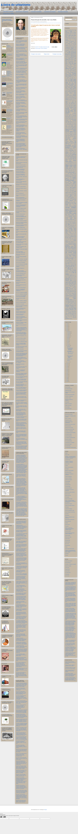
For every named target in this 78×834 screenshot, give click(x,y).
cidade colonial (67, 80)
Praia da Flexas (70, 254)
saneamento (67, 278)
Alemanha (66, 34)
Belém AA (72, 55)
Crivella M (74, 103)
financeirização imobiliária (72, 146)
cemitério (69, 73)
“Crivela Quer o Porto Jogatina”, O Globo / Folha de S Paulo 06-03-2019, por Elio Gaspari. (21, 542)
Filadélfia (75, 144)
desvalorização (67, 114)
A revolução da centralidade (36, 11)
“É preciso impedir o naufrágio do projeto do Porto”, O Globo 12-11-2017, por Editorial (21, 609)
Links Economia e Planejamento (22, 11)
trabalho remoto (74, 293)
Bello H (69, 56)
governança (70, 158)
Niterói (69, 224)
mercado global (73, 206)
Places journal (67, 524)
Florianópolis (71, 149)
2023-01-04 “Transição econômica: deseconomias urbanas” (21, 223)
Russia (70, 276)
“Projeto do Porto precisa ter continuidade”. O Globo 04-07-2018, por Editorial (20, 571)
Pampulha (70, 232)
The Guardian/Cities (68, 408)
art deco (67, 47)
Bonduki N (72, 59)
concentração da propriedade (70, 94)
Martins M (75, 202)
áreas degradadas (71, 41)
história (71, 171)
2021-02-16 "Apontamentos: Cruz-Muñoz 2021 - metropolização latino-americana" (21, 88)
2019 (67, 365)
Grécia (70, 162)
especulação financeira (72, 129)
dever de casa (74, 114)
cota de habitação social (72, 101)
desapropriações (67, 109)
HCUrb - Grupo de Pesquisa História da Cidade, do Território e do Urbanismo (70, 501)
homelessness (67, 174)
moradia (71, 218)
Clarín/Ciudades (67, 387)
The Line (66, 292)
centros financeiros (71, 75)
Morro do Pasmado (73, 220)
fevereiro (68, 345)
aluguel (70, 35)
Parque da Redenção (73, 234)
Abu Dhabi (74, 30)
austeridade (72, 48)
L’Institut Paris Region (68, 508)
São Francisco (74, 278)
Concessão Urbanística (68, 95)
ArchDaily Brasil (67, 459)
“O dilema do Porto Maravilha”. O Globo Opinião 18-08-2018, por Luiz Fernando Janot (21, 563)
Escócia (68, 127)
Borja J (66, 60)
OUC (69, 229)
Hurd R (68, 176)
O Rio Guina (67, 567)
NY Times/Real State (68, 440)
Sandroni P (74, 277)
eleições (68, 124)
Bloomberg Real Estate (68, 414)
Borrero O (69, 60)
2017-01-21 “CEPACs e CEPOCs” (21, 300)
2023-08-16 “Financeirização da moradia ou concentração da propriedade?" (21, 206)
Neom (73, 222)
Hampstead (68, 169)
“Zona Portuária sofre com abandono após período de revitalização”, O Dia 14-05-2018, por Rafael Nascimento (21, 590)
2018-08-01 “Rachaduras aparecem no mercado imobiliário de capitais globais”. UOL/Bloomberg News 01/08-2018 (21, 724)
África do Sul (71, 33)
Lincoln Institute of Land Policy (70, 512)
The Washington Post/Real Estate (70, 447)
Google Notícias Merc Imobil (69, 429)
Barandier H (68, 53)
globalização (74, 157)
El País (72, 123)
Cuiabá (71, 104)
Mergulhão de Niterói (68, 209)
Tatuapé (71, 290)
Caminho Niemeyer (67, 66)
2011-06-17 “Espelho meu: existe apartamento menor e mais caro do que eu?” (21, 406)
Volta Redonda (73, 315)
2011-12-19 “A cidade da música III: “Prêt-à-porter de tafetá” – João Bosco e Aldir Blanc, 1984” (21, 374)
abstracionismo (71, 30)
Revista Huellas (67, 535)
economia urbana (73, 119)
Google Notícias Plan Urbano (69, 394)
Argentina (66, 42)
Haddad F (70, 168)
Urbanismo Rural (74, 304)
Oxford (69, 230)
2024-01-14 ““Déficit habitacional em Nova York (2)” (21, 182)
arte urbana (74, 47)
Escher (66, 127)
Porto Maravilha (68, 252)
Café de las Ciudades (68, 479)
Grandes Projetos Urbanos (70, 161)
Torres (70, 293)
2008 (67, 380)
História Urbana (71, 172)
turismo (73, 301)
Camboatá (75, 65)
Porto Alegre (69, 251)
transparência (74, 297)
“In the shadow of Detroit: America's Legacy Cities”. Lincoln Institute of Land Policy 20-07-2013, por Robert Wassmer (70, 674)
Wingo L (71, 316)
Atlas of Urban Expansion (69, 467)
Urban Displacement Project (69, 548)
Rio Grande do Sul (72, 274)
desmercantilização (68, 112)
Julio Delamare (72, 188)
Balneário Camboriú (70, 52)
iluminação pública (69, 177)
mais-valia (67, 199)
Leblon (73, 191)
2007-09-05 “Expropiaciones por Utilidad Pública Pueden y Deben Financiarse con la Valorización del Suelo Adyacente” (21, 443)
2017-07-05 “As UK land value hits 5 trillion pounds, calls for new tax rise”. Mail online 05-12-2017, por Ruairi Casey (21, 750)
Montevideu (66, 218)
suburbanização (67, 287)
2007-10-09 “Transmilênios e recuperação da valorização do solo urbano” (21, 439)
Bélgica (75, 55)
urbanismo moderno (68, 304)
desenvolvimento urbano (72, 111)
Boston (75, 60)
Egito (70, 123)
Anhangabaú (74, 38)
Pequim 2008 (72, 239)
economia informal (73, 118)
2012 (67, 374)
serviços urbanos (71, 282)
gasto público (70, 154)
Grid (71, 162)
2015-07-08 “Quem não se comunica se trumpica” (20, 314)
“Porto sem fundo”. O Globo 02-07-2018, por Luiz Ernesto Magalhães (21, 574)
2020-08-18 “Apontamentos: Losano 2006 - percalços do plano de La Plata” (21, 110)
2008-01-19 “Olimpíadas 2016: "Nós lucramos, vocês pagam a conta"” (21, 432)
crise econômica (71, 102)
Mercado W (71, 208)
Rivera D (68, 275)
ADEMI (66, 453)
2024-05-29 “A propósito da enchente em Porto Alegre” (20, 169)
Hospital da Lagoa (73, 175)
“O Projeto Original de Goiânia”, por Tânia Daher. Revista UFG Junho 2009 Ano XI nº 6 (70, 644)
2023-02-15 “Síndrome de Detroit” (21, 220)
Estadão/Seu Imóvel (68, 420)
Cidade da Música (73, 80)
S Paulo (75, 276)
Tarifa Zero (67, 290)
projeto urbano (70, 259)
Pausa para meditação (8, 63)
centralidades (67, 74)
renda (66, 268)
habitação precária (68, 166)
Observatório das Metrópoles (69, 519)
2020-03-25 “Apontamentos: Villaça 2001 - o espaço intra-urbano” (21, 119)
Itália (75, 184)
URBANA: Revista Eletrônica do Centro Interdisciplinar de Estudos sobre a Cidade (70, 551)
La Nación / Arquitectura (69, 396)
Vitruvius (66, 555)
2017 (67, 367)
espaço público (73, 128)
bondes (70, 59)
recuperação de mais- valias (69, 265)
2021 (67, 330)
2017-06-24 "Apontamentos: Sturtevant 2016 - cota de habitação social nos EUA (21, 136)
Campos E (74, 66)
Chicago (68, 77)
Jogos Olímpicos (73, 187)
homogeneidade (71, 174)
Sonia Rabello (67, 570)
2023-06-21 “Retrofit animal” (20, 214)
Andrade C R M (70, 38)
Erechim (72, 126)
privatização (67, 258)
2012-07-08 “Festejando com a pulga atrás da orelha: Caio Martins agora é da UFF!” (21, 358)
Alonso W (66, 35)
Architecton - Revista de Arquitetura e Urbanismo (69, 462)
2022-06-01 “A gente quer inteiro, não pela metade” (21, 239)
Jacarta (70, 185)
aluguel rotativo (73, 35)
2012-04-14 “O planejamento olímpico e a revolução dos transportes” (20, 371)
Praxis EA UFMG (68, 531)
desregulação (74, 113)
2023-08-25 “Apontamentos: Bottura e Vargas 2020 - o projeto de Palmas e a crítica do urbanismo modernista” (21, 55)
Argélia (75, 41)
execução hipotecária (72, 140)
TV (74, 301)
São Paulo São (67, 540)
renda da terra (70, 268)
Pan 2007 (74, 232)
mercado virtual (67, 208)
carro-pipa (74, 69)
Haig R (75, 168)
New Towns (67, 223)
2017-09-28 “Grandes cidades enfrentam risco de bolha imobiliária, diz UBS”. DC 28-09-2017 (21, 742)
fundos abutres (71, 152)
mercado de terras (68, 206)
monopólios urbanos (72, 217)
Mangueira (66, 200)
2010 (67, 377)
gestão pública (70, 156)
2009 (67, 378)
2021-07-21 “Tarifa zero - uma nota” (21, 259)
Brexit (69, 61)
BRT (75, 61)
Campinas (72, 66)
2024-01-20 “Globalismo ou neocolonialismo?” (20, 179)
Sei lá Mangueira (69, 281)
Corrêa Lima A (69, 100)
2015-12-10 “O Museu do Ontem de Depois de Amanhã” (21, 306)
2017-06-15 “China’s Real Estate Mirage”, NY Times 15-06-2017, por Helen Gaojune (21, 758)
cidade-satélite (70, 86)
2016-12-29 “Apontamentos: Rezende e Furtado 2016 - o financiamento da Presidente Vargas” (20, 140)
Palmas (66, 232)
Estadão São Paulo (68, 390)
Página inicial (46, 54)
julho (68, 338)
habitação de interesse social (70, 165)
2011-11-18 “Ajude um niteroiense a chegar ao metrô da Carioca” (21, 390)
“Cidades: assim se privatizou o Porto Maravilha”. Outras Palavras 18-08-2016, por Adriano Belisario (21, 643)
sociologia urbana (71, 285)
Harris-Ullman (74, 169)
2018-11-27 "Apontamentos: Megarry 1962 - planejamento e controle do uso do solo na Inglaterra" (21, 129)
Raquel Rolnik (67, 569)
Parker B (69, 234)
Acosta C (74, 31)
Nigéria (66, 224)
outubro (68, 334)
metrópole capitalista (68, 211)
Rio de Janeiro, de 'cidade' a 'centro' (9, 93)
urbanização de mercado (69, 306)
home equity (70, 173)
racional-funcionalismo (73, 263)
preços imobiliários (72, 255)
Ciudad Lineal (74, 89)
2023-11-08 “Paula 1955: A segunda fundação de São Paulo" (21, 198)
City (67, 89)
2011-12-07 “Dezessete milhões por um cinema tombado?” (21, 382)
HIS (69, 171)
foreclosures (66, 150)
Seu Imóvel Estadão (68, 444)
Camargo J (71, 65)
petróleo (72, 241)
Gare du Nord (74, 153)
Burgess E (67, 63)
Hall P (66, 169)
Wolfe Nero (74, 316)
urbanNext (67, 553)
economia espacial (68, 118)
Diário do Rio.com (68, 495)
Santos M (70, 278)
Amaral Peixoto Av (73, 36)
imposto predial (72, 179)
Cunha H (73, 104)
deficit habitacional (70, 107)
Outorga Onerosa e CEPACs (8, 13)
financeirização (37, 48)
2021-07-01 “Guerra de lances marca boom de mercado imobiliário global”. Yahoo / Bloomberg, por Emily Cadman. (21, 702)
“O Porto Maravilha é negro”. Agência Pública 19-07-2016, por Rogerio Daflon (21, 655)
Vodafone (68, 315)
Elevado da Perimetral (73, 124)
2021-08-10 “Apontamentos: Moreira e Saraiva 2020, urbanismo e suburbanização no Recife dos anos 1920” (21, 81)
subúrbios (66, 288)
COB (72, 90)
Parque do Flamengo (73, 235)
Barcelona (66, 54)
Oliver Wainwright (68, 521)
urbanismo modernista (73, 303)
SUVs (72, 289)
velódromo (75, 311)
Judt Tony (69, 188)
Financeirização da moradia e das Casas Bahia (70, 349)
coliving (70, 92)
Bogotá (69, 58)
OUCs (71, 229)
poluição (66, 249)
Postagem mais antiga (57, 54)
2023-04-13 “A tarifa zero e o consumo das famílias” (20, 219)
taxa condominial (74, 290)
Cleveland (66, 90)
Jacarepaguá (67, 185)
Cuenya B (68, 104)
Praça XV (66, 254)
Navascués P (70, 222)
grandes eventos (68, 160)
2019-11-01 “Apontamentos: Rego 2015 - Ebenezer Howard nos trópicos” (21, 122)
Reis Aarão (71, 267)
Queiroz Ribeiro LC (70, 261)
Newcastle (71, 223)
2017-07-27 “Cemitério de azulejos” (21, 292)
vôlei (70, 315)
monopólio (66, 217)
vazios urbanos (71, 311)
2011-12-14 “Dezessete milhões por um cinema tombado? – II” (21, 377)
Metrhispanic (67, 515)
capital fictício (68, 67)
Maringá (66, 202)
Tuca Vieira (74, 300)
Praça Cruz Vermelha (69, 253)
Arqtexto (66, 465)
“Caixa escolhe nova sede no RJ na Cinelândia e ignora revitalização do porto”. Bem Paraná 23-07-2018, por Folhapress (21, 567)
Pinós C (66, 243)
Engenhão (69, 126)
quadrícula (66, 261)
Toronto (69, 293)
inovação (66, 183)
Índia (66, 181)
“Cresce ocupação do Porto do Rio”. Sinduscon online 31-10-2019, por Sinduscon (21, 538)
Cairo (66, 64)
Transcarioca (74, 294)
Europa (66, 140)
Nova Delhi (74, 224)
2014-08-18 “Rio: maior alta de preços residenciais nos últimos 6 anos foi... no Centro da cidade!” (21, 333)
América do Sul (70, 37)
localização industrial (72, 195)
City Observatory (67, 484)
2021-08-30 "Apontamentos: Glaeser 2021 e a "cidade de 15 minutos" (21, 77)
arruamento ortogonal (71, 46)
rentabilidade (69, 269)
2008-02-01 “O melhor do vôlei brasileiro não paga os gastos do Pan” (21, 428)
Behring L (68, 55)
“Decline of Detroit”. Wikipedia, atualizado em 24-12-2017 (70, 665)
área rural (71, 40)
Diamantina (66, 115)
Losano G (73, 196)
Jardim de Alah (67, 186)
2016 (67, 369)
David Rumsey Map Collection (70, 492)
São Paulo (67, 279)
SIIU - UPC (67, 543)
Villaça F (73, 314)
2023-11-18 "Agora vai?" (20, 193)
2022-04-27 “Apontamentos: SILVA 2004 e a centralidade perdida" (21, 68)
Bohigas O (72, 58)
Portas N (71, 250)
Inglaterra (74, 182)
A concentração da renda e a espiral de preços (10, 84)
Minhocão (69, 214)
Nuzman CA (73, 226)
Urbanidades (67, 574)
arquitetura (70, 42)
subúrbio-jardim (74, 287)
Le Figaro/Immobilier (68, 434)
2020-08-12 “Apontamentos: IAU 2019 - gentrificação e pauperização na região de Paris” (21, 116)
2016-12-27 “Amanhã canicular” (21, 302)
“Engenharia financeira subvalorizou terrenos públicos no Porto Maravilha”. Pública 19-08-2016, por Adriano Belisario (21, 639)
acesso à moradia (68, 31)
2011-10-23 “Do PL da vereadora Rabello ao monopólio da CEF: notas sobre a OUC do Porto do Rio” (21, 393)
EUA (70, 139)
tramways (66, 294)
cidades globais (70, 87)
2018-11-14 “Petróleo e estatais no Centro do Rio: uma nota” (21, 278)
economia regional (67, 119)
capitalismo (74, 67)
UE (75, 301)
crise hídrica (71, 103)
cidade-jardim (71, 85)
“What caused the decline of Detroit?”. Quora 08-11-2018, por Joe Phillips (70, 662)
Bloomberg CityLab (68, 472)
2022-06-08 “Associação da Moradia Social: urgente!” (20, 237)
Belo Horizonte (73, 56)
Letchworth (74, 193)
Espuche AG (67, 132)
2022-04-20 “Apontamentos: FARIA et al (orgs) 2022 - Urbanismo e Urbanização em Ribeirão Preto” (21, 71)
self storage (72, 281)
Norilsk (72, 224)
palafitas (70, 231)
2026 (67, 323)
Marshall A (72, 202)
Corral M (66, 100)
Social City (66, 285)
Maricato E (74, 201)
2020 (67, 363)
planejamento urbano (69, 246)
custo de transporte (73, 106)
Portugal (74, 252)
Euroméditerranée (74, 139)
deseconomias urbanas (69, 110)
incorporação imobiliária (69, 180)
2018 (67, 366)
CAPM (68, 69)
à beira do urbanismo (15, 4)
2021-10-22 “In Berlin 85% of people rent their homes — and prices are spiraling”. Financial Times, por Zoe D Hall (21, 692)
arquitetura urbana (71, 45)
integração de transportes (72, 183)
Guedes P (71, 163)
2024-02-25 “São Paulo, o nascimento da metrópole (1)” (20, 172)
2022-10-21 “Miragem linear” (20, 227)
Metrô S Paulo (74, 210)
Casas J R (71, 71)
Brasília (66, 61)
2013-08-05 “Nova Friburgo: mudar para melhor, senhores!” (21, 347)
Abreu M (66, 30)
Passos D (69, 236)
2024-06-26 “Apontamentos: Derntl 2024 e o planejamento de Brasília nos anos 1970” (21, 41)
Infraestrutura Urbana (68, 503)
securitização (74, 279)
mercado (75, 205)
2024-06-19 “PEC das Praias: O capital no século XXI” (21, 167)
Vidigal (66, 313)
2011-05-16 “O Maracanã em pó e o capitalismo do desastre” (21, 417)
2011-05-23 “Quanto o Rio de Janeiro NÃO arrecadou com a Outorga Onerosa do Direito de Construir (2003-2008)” (21, 413)
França (72, 150)
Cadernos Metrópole (68, 476)
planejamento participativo (72, 244)
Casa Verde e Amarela (71, 70)
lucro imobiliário (70, 198)
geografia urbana (67, 155)
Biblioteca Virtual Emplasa (69, 470)
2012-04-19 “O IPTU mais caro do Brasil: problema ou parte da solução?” (21, 367)
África (68, 33)
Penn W (69, 239)
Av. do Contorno (71, 50)
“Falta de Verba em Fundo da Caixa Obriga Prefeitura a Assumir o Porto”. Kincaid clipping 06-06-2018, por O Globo (21, 582)
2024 (67, 326)
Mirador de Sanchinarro (71, 215)
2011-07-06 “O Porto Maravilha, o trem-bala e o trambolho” (21, 400)
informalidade (74, 181)
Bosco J (72, 60)
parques (66, 236)
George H (72, 155)
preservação (67, 256)
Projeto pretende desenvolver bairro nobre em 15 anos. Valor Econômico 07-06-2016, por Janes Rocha (21, 669)
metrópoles (74, 211)
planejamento (70, 243)
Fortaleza (70, 150)
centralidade (74, 73)
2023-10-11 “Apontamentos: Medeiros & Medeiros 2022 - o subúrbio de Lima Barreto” (20, 45)
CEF (72, 72)
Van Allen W (72, 310)
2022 (67, 329)
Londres (70, 196)
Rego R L (74, 266)
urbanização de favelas (72, 305)
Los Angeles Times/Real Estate (70, 437)
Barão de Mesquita (73, 53)
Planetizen (67, 526)
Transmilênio (74, 296)
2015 (67, 370)
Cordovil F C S (74, 99)
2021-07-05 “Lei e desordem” (20, 262)
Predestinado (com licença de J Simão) (70, 357)
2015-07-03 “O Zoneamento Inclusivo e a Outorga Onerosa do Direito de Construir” (21, 317)
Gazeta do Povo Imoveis (69, 427)
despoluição (67, 113)
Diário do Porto (67, 493)
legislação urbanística (71, 192)
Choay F (75, 77)
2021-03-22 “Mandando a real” (21, 273)
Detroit (70, 114)
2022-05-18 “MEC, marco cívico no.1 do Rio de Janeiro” (21, 242)
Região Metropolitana (69, 266)
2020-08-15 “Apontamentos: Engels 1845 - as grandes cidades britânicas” (21, 113)
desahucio (74, 108)
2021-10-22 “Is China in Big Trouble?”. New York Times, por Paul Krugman (21, 689)
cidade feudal (72, 81)
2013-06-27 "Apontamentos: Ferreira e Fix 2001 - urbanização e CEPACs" (21, 149)
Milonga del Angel (67, 213)
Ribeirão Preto (74, 271)
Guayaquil (68, 163)
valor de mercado (68, 308)
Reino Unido (67, 267)
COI (65, 92)
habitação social (71, 167)
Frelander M (67, 151)
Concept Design (67, 486)
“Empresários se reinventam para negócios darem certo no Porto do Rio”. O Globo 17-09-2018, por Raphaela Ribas (21, 545)
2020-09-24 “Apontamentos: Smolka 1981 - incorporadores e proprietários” (21, 103)
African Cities (67, 454)
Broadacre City (72, 61)
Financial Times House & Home (70, 424)
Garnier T (66, 154)
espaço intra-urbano (68, 128)
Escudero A (70, 127)
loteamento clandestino (71, 197)
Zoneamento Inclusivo (68, 318)
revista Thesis (67, 538)
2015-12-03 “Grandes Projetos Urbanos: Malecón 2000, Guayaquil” (21, 309)
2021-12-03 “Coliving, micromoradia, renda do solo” (20, 252)
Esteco (68, 136)
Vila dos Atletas (69, 314)
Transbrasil (70, 294)
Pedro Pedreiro (74, 238)
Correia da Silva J (74, 100)
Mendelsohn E (71, 205)
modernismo (74, 216)
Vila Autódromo (73, 313)
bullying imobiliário (68, 62)
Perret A (71, 240)
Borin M (75, 59)
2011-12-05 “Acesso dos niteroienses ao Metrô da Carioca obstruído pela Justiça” (21, 385)
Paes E (72, 230)
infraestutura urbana (68, 182)
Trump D (68, 300)
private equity (74, 257)
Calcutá (68, 64)
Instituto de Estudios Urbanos (69, 505)
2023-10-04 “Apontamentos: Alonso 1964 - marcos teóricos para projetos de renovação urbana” (21, 48)
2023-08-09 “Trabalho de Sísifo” (21, 208)
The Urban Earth (67, 572)
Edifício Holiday (70, 121)
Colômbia (72, 92)
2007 (67, 381)
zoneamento (74, 317)
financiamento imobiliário (70, 147)
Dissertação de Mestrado (63, 11)
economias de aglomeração (70, 120)
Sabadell (66, 277)
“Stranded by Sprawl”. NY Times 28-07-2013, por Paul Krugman (70, 668)
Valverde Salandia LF (68, 310)
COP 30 (69, 98)
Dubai (68, 117)
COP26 (73, 98)
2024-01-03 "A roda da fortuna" (21, 186)
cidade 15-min (67, 79)
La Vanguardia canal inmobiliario (70, 432)
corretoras (66, 101)
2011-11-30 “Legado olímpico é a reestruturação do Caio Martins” (21, 388)
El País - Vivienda (68, 418)
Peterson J (69, 241)
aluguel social (67, 36)
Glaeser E (68, 157)
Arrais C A (75, 45)
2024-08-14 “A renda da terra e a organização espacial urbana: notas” (21, 157)
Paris (72, 233)
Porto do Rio (73, 251)
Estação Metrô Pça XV (71, 133)
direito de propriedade (72, 115)
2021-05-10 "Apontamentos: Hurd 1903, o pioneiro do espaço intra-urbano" (21, 85)
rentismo (73, 269)
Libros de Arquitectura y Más (69, 510)
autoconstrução (67, 49)
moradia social (71, 219)
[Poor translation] (4, 817)
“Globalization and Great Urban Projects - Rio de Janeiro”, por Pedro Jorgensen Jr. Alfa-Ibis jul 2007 (21, 475)
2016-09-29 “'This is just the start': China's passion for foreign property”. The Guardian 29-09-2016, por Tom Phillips (21, 771)
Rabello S (68, 263)
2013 (67, 373)
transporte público (70, 298)
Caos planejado (67, 481)
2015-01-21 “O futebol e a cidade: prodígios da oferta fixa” (21, 323)
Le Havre (67, 191)
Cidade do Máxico (67, 81)
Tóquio (66, 293)
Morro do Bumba (68, 220)
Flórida (75, 149)
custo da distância (73, 105)
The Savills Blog (67, 445)
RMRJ (71, 275)
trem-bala (73, 299)
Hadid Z (73, 168)
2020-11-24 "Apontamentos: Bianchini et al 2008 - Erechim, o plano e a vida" (21, 97)
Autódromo (71, 49)
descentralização (73, 109)
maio (68, 341)
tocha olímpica (74, 292)
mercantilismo (74, 208)
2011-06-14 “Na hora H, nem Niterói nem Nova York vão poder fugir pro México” (21, 410)
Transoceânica (67, 297)
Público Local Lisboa (68, 403)
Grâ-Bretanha (70, 159)
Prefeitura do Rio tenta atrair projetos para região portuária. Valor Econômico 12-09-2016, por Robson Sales (21, 635)
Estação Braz (71, 132)
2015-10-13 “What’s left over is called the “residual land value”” (21, 312)
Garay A (71, 153)
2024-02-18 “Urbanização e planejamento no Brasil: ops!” (20, 174)
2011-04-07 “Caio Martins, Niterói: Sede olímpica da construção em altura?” (21, 420)
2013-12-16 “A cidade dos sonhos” (21, 341)
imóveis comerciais (70, 178)
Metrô (66, 210)
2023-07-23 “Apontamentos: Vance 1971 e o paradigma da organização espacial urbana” (21, 59)
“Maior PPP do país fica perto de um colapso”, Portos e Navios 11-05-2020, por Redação (21, 531)
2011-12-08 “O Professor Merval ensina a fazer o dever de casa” (21, 379)
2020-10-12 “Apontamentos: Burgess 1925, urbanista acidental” (21, 100)
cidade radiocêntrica (71, 84)
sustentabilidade (67, 289)
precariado (74, 254)
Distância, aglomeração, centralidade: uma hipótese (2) (7, 20)
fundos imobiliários (44, 48)
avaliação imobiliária (71, 51)
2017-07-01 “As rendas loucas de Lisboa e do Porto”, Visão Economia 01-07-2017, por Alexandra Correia (21, 754)
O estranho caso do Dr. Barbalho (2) (10, 54)
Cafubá (70, 63)
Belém (70, 55)
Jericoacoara (67, 187)
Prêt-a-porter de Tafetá (73, 256)
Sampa (72, 277)
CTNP (66, 104)
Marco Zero (70, 201)
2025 (67, 325)
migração (75, 212)
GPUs (73, 158)
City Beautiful (70, 89)
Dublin (70, 117)
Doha (66, 117)
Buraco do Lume (73, 62)
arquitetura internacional (68, 44)
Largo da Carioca (69, 190)
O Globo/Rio (67, 402)
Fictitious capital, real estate (9, 118)
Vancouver (67, 311)
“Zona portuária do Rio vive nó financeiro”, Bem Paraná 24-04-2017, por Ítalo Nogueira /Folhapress (21, 631)
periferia (75, 239)
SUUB (71, 289)
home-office (74, 173)
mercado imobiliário (70, 207)
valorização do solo (72, 309)
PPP (66, 253)
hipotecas (66, 171)
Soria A (75, 285)
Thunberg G (70, 292)
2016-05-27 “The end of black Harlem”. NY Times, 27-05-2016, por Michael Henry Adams (21, 775)
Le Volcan (70, 191)
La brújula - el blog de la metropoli (70, 564)
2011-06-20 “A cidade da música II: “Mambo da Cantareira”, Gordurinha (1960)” (21, 403)
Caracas (71, 69)
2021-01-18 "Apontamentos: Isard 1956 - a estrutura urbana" (21, 94)
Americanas (66, 38)
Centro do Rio (71, 74)
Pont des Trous (70, 249)
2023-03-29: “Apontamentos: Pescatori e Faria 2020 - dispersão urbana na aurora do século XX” (21, 62)
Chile (70, 77)
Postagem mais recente (36, 54)
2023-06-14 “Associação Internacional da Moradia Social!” (21, 216)
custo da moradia (67, 106)
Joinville (66, 188)
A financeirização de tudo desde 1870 (10, 101)
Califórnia (71, 64)
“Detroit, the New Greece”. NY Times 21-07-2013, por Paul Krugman (70, 671)
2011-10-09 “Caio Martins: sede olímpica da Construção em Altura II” (21, 397)
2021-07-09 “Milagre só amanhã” (21, 260)
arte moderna (70, 47)
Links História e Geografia (8, 11)
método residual (74, 209)
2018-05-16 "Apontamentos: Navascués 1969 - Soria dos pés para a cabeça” (21, 133)
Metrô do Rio (69, 210)
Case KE (74, 71)
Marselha (69, 202)
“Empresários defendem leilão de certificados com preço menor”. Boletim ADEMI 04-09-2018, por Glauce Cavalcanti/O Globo (21, 550)
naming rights (67, 222)
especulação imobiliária (70, 130)
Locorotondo (66, 196)
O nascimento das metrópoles (50, 11)
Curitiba (75, 104)
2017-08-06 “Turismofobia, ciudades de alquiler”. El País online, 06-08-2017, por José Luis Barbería (21, 746)
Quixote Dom (73, 262)
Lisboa (71, 194)
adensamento (67, 32)
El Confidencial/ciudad (68, 388)
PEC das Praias (69, 238)
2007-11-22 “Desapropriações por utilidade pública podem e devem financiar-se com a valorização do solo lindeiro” (21, 435)
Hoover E (70, 175)
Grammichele (74, 159)
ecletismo (72, 117)
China (72, 77)
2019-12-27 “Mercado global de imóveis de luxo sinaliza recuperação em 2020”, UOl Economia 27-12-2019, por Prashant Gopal (21, 707)
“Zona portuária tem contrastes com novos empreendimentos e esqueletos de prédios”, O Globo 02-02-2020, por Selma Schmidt (21, 535)
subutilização (71, 288)
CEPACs (69, 76)
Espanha (67, 129)
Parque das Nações (67, 235)
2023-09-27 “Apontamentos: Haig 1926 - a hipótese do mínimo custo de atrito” (21, 51)
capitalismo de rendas (69, 68)
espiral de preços (73, 131)
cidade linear (71, 82)
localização (66, 195)
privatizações (71, 258)
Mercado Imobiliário (68, 439)
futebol (66, 153)
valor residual (74, 308)
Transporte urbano (68, 299)
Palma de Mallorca (73, 231)
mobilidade (70, 216)
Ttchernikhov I (71, 300)
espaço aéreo (74, 127)
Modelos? (68, 360)
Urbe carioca (67, 575)
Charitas (73, 76)
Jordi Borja (67, 507)
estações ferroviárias (73, 134)
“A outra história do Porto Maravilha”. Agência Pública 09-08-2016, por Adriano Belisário (21, 646)
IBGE (70, 176)
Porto (73, 250)
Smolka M (74, 284)
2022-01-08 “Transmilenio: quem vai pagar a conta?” (21, 247)
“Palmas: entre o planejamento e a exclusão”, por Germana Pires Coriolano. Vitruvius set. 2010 (70, 641)
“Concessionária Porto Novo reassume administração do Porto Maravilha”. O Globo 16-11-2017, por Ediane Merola (21, 606)
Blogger (45, 809)
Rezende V (69, 271)
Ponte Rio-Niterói (67, 250)
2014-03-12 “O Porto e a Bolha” (21, 338)
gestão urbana (74, 156)
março (68, 344)
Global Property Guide (68, 498)
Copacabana (70, 99)
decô (66, 107)
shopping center (71, 283)
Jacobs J (72, 185)
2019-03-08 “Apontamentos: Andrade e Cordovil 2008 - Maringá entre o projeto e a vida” (21, 126)
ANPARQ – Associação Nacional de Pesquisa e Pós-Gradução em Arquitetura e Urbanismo (70, 457)
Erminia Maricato (68, 562)
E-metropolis (67, 497)
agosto (68, 337)
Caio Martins (74, 63)
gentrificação (74, 154)
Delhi (71, 108)
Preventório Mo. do (68, 257)
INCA (75, 179)
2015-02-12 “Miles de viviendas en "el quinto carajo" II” (21, 320)
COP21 (71, 98)
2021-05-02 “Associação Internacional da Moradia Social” (21, 271)
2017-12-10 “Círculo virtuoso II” (21, 287)
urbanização (67, 305)
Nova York (72, 225)
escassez (75, 126)
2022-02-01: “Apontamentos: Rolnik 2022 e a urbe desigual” (21, 74)
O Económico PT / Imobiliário (69, 442)
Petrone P (75, 241)
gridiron (73, 162)
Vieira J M (68, 313)
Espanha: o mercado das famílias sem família (10, 46)
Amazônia (66, 37)
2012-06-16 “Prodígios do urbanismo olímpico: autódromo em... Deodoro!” (21, 361)
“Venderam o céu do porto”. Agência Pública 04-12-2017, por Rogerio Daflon (21, 602)
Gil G (66, 157)
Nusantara (69, 226)
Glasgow (71, 157)
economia (75, 117)
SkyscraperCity (67, 545)
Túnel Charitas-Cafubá (68, 301)
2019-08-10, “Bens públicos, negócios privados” (20, 275)
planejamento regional (70, 245)
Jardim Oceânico (73, 186)
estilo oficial (71, 136)
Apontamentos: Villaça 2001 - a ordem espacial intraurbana (9, 127)
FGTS (66, 144)
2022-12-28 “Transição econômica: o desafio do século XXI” (21, 225)
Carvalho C (66, 70)
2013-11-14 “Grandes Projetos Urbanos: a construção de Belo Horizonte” (21, 344)
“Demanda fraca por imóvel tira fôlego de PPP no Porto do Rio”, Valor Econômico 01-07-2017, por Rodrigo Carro (21, 613)
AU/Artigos (67, 468)
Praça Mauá (74, 253)
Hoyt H (66, 176)
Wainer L (69, 316)
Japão (75, 185)
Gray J (73, 161)
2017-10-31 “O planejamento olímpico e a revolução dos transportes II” (20, 290)
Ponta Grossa (74, 249)
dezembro (69, 331)
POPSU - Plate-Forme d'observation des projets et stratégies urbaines (69, 528)
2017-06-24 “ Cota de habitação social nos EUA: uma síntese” (21, 296)
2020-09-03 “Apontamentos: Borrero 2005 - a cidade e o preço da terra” (21, 106)
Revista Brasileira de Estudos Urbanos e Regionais (69, 533)
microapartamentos (68, 212)
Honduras (75, 174)
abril (68, 342)
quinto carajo (70, 262)
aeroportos (71, 32)
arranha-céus (67, 46)
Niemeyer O (74, 223)
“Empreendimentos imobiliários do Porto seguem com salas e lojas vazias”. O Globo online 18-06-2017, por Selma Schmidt (21, 617)
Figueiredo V (70, 144)
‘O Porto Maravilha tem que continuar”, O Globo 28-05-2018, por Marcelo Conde (21, 586)
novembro (69, 333)
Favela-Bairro (67, 143)
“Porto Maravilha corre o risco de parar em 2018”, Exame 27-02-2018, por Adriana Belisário (21, 594)
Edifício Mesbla (67, 122)
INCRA (75, 180)
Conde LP (66, 96)
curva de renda (67, 105)
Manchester (74, 199)
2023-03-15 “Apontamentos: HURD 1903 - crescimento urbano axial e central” (21, 65)
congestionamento (71, 96)
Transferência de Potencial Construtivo (70, 295)
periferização (67, 240)
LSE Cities (67, 513)
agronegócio (74, 33)
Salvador (69, 277)
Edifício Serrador (72, 122)
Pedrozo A (66, 239)
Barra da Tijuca (71, 54)
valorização (67, 309)
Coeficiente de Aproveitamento (71, 91)
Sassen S (71, 279)
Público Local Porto (68, 405)
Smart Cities (70, 284)
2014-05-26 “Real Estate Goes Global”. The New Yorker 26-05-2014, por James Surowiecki (21, 801)
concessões (74, 95)
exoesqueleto (67, 141)
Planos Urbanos (70, 247)
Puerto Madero (69, 260)
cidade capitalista (73, 79)
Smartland (68, 346)
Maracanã (71, 200)
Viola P (75, 314)
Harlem (71, 169)
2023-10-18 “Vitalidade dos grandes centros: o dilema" (21, 203)
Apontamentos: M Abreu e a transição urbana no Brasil (10, 110)
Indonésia (69, 181)
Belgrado (66, 56)
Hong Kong (67, 175)
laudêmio (72, 190)
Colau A (68, 92)
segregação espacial (68, 280)
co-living (69, 90)
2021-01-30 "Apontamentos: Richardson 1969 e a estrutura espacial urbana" (20, 91)
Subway (75, 288)
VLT (65, 315)
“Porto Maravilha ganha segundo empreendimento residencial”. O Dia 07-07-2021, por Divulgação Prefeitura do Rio (21, 522)
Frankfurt (75, 150)
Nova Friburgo (67, 225)
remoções (75, 267)
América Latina (74, 37)
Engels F (66, 126)
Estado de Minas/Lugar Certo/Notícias (68, 422)
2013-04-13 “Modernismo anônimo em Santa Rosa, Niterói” (21, 351)
